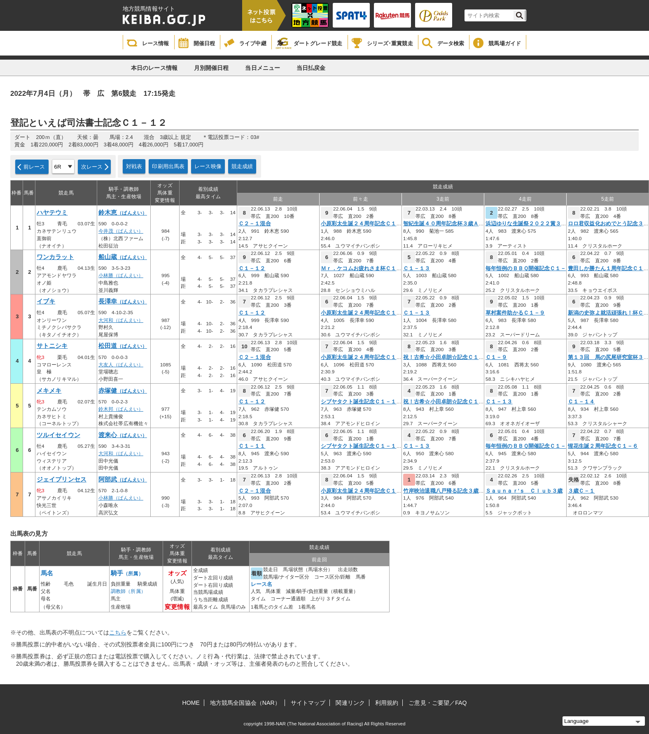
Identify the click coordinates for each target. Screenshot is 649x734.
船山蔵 (122, 257)
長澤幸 (122, 301)
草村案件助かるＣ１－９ (515, 313)
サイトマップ (308, 702)
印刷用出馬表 (168, 166)
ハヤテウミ (52, 212)
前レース (34, 167)
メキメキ (49, 390)
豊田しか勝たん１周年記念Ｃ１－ (608, 268)
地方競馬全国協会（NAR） (245, 702)
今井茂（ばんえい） (120, 231)
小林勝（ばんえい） (120, 275)
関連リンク (350, 702)
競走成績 (242, 166)
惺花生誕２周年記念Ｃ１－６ (603, 446)
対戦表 (134, 166)
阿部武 (122, 479)
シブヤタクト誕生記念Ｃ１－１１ (361, 402)
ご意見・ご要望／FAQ (438, 702)
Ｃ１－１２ (252, 268)
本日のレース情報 (154, 68)
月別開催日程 (211, 68)
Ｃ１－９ (496, 357)
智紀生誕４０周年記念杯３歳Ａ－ (443, 224)
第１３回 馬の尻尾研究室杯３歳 (608, 357)
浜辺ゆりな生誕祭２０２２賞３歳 (526, 224)
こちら (117, 632)
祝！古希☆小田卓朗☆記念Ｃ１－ (443, 357)
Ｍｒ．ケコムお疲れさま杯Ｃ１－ (361, 268)
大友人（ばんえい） (120, 365)
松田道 (122, 346)
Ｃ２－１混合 (254, 224)
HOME (191, 702)
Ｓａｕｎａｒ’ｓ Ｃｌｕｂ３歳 (524, 491)
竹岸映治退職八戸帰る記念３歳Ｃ (443, 491)
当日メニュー (262, 68)
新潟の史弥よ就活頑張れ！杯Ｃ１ (608, 313)
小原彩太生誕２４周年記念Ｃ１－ (361, 224)
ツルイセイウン (58, 435)
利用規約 (386, 702)
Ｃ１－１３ (416, 268)
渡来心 (122, 435)
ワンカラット (55, 257)
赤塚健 (122, 390)
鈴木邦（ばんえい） (120, 409)
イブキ (46, 301)
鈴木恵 (122, 212)
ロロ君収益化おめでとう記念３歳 (608, 224)
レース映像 (208, 166)
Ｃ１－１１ (252, 446)
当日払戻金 (311, 68)
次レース (92, 167)
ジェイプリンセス (61, 479)
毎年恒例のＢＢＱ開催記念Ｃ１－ (526, 268)
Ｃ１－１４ (581, 402)
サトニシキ (52, 346)
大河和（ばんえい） (120, 320)
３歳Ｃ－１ (581, 491)
